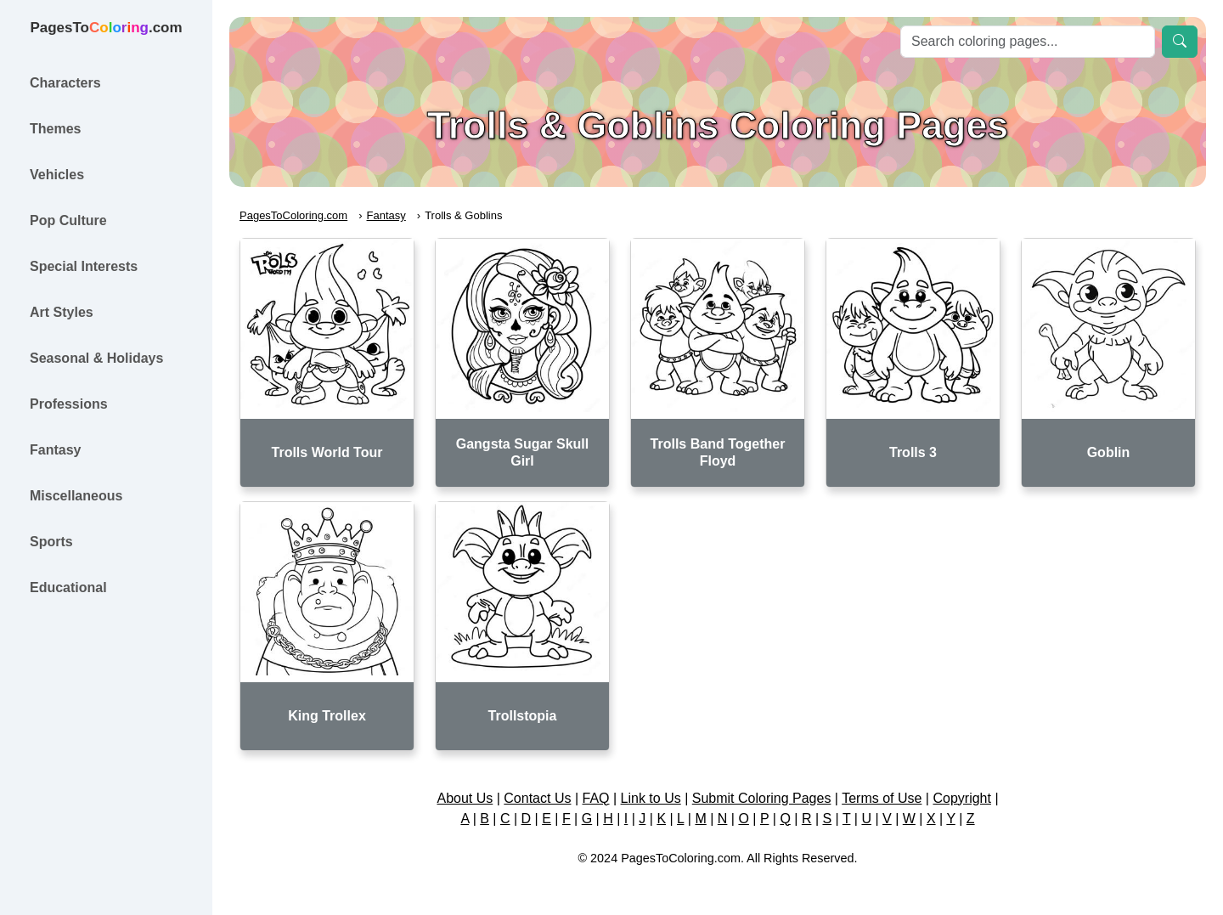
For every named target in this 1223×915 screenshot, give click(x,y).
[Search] (1027, 41)
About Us (465, 798)
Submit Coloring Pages (761, 798)
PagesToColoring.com (293, 215)
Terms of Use (881, 798)
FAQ (596, 798)
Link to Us (651, 798)
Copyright (961, 798)
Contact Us (537, 798)
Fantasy (386, 215)
